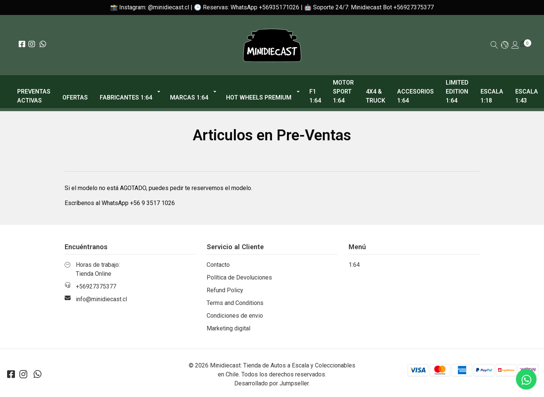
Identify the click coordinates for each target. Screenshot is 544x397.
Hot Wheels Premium (258, 97)
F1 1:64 (315, 96)
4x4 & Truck (375, 96)
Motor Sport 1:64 (343, 91)
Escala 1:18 (491, 96)
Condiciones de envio (235, 315)
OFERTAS (75, 97)
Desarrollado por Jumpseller (271, 383)
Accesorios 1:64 (415, 96)
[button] (505, 45)
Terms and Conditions (235, 302)
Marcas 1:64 (189, 97)
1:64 (354, 264)
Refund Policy (225, 290)
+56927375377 (96, 286)
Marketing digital (228, 328)
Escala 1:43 (526, 96)
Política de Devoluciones (239, 277)
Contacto (218, 264)
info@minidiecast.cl (101, 299)
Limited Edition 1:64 (457, 91)
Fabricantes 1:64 (126, 97)
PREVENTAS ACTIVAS (33, 96)
